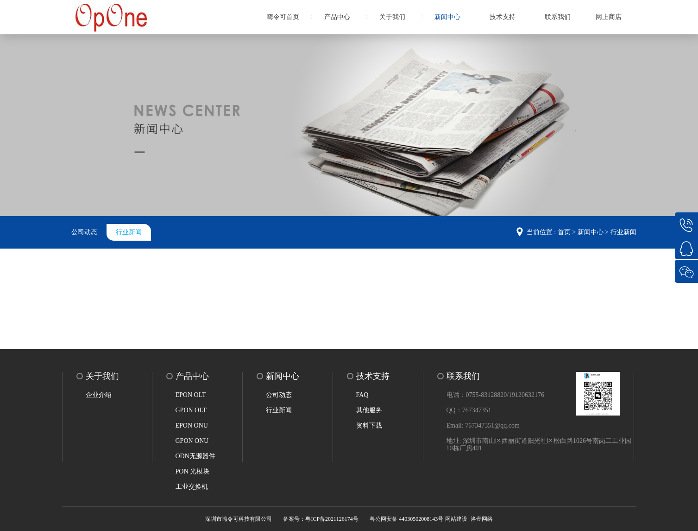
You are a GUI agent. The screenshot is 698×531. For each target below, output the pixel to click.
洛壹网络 (482, 519)
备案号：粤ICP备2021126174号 (320, 519)
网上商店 (609, 16)
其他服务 (369, 410)
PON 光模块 (193, 471)
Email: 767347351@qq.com (483, 425)
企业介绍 (99, 394)
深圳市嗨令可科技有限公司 (238, 519)
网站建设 (456, 519)
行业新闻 (129, 232)
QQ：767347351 (468, 410)
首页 (564, 232)
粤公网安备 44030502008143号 (406, 519)
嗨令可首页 (283, 16)
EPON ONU (192, 425)
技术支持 (503, 16)
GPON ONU (192, 440)
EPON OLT (191, 394)
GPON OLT (191, 410)
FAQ (362, 394)
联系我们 (558, 16)
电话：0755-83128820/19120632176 (495, 394)
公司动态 (84, 232)
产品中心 (337, 16)
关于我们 (392, 16)
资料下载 (369, 425)
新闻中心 (447, 16)
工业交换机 (192, 486)
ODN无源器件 (195, 456)
